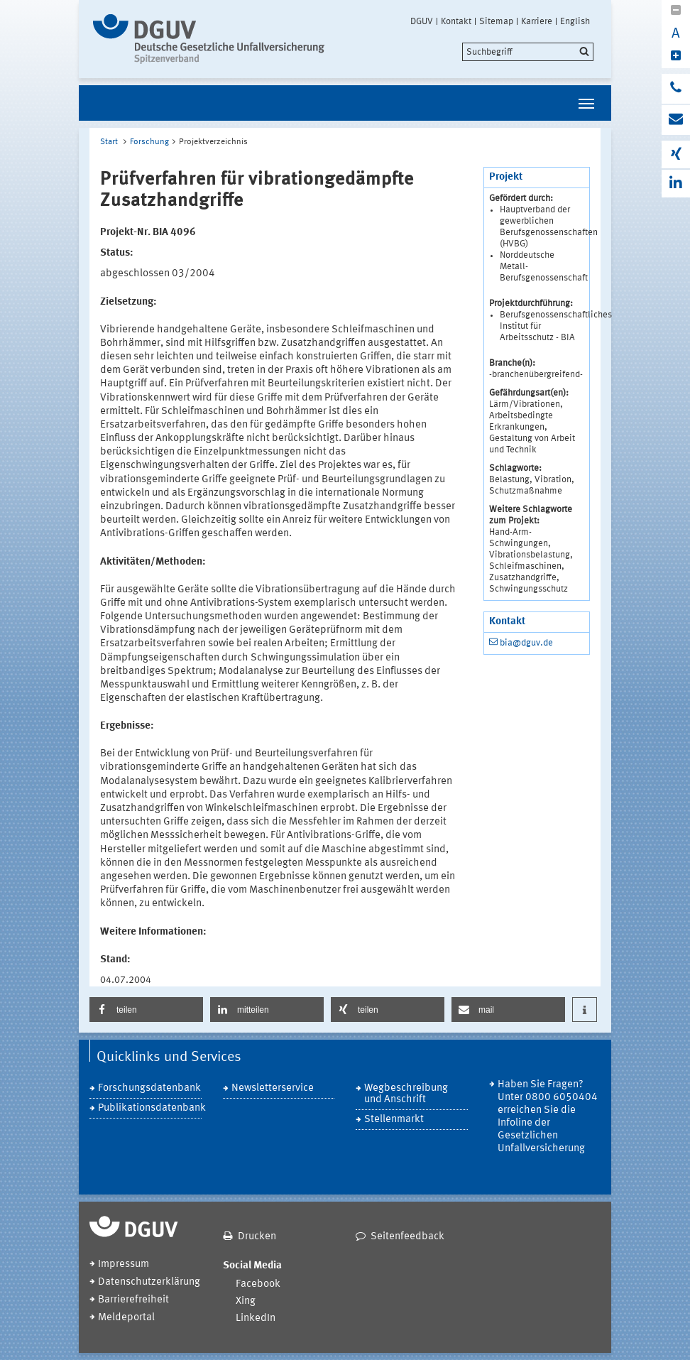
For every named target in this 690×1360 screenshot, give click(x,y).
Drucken (257, 1236)
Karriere (536, 21)
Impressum (123, 1264)
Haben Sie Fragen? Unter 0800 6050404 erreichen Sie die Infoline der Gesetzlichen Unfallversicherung (548, 1116)
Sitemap (496, 21)
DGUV (421, 21)
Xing (246, 1301)
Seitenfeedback (407, 1236)
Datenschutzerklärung (149, 1282)
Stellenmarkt (394, 1119)
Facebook (258, 1284)
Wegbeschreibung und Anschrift (406, 1094)
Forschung (149, 142)
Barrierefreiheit (133, 1300)
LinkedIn (255, 1318)
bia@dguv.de (526, 643)
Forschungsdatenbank (149, 1088)
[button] (146, 1009)
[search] (527, 52)
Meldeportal (126, 1317)
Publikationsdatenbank (150, 1108)
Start (109, 142)
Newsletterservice (272, 1088)
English (575, 21)
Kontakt (456, 21)
